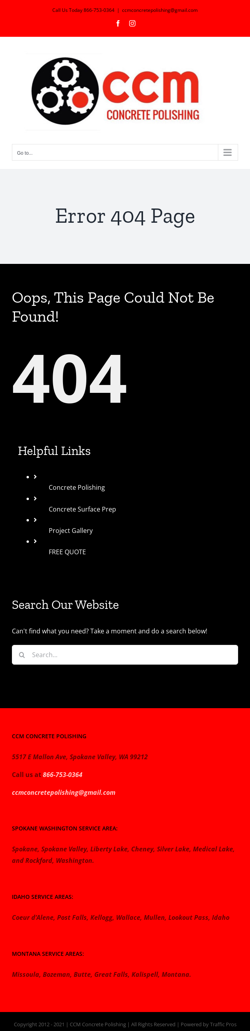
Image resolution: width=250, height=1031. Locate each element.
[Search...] (125, 655)
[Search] (22, 655)
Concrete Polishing (77, 487)
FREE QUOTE (67, 552)
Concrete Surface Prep (82, 509)
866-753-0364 (62, 774)
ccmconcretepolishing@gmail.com (160, 10)
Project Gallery (71, 530)
